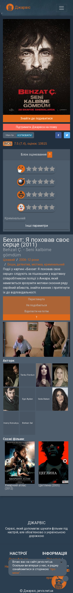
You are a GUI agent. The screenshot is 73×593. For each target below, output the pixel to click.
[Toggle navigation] (61, 8)
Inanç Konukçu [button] (11, 423)
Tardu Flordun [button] (27, 375)
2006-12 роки (29, 260)
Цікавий (9, 260)
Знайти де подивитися (36, 118)
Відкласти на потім (37, 311)
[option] (36, 339)
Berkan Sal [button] (27, 423)
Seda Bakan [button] (44, 399)
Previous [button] (5, 339)
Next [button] (68, 339)
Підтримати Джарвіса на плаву (36, 127)
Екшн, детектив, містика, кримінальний (35, 264)
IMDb (7, 143)
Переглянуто (36, 299)
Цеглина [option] (53, 464)
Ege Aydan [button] (27, 399)
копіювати (25, 135)
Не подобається (36, 305)
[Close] (61, 562)
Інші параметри (36, 225)
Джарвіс (18, 7)
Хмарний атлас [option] (20, 465)
